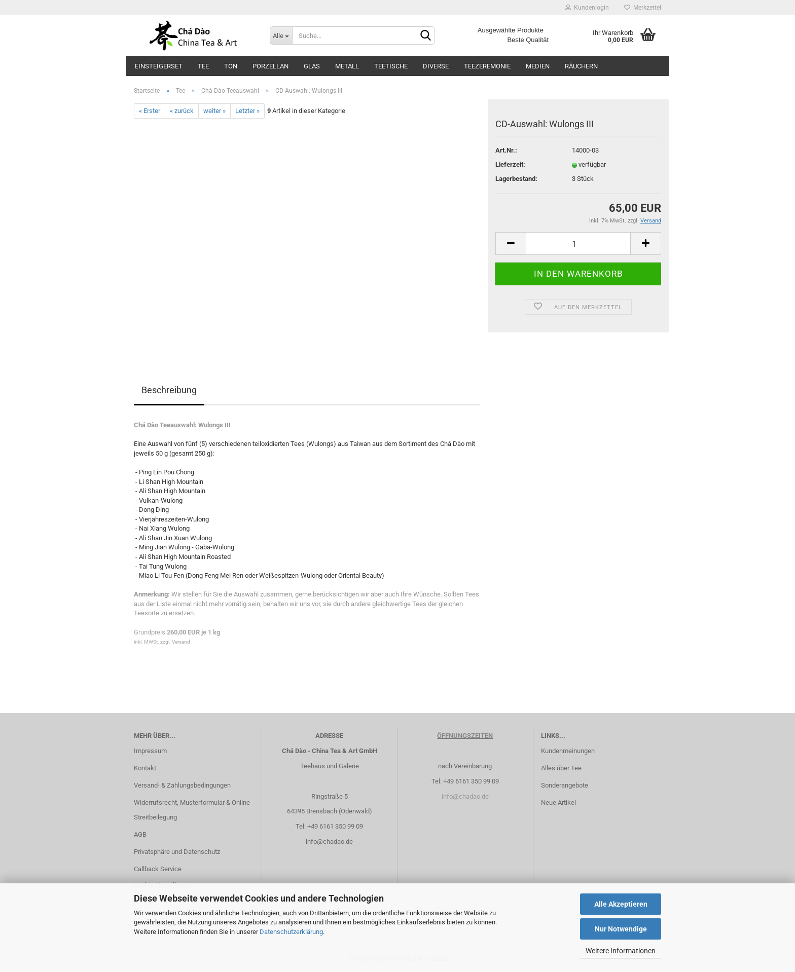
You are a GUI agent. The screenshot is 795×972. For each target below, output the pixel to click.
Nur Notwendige (621, 929)
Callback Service (158, 869)
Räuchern (581, 66)
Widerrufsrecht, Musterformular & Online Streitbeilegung (192, 810)
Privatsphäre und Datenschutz (177, 851)
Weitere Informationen (621, 951)
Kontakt (145, 768)
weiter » (214, 111)
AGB (140, 834)
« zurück (182, 111)
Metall (347, 66)
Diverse (436, 66)
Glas (312, 66)
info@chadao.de (329, 841)
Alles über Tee (561, 768)
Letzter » (247, 111)
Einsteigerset (159, 66)
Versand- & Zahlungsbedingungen (182, 785)
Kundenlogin (587, 7)
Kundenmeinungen (568, 751)
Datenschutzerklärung (291, 932)
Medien (538, 66)
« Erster (149, 111)
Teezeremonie (487, 66)
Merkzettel (642, 7)
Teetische (391, 66)
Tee (203, 66)
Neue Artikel (558, 802)
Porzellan (270, 66)
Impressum (150, 751)
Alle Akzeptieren (620, 904)
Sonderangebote (564, 785)
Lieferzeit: (510, 164)
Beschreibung (169, 390)
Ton (230, 66)
